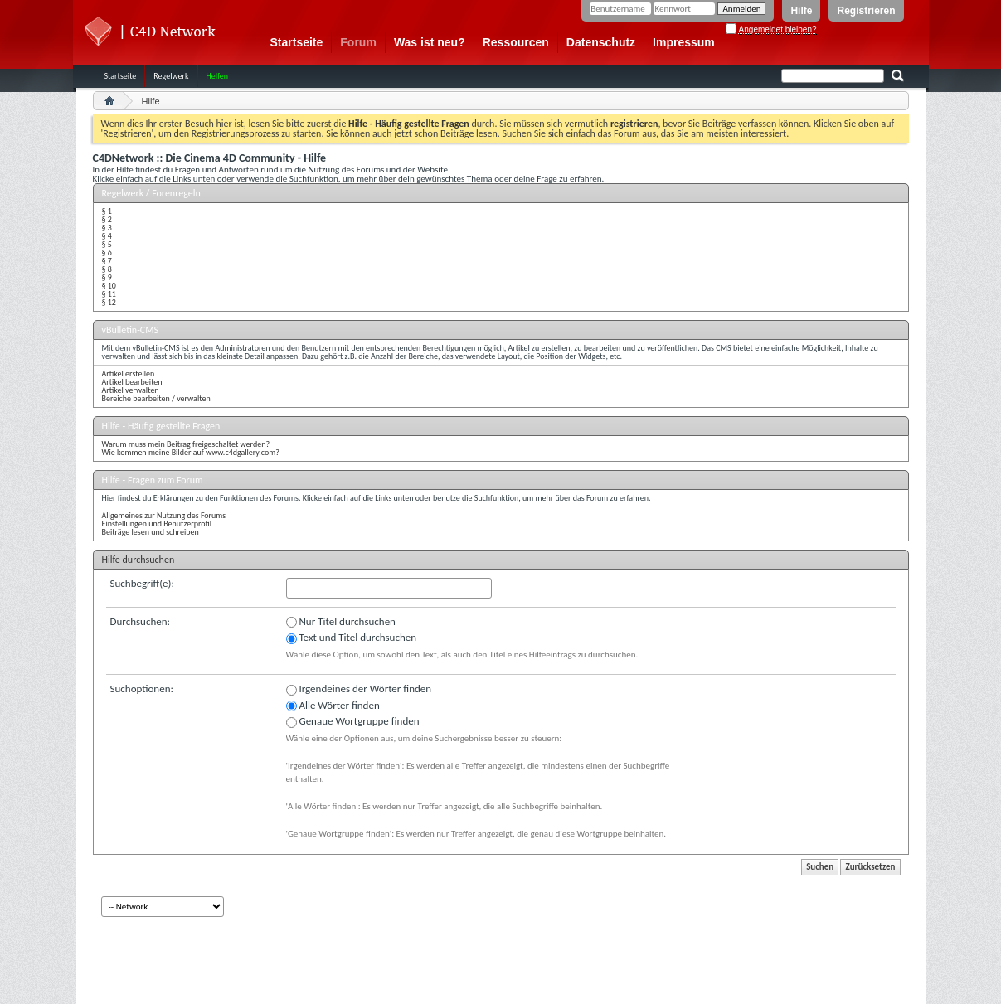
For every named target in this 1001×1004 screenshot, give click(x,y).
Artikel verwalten (130, 390)
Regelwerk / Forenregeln (151, 193)
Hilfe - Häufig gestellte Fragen (161, 426)
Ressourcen (516, 42)
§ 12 (109, 302)
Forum (358, 42)
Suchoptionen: (141, 688)
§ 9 (107, 277)
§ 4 (107, 235)
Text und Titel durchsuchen (351, 637)
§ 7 (107, 260)
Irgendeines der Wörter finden (359, 689)
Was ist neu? (429, 42)
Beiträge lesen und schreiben (150, 531)
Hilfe (801, 11)
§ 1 (107, 211)
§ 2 (107, 219)
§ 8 (107, 269)
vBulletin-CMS (130, 330)
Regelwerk (170, 75)
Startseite (296, 42)
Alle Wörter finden (333, 705)
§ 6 (107, 252)
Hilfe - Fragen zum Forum (152, 480)
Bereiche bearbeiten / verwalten (156, 398)
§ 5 (107, 244)
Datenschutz (600, 42)
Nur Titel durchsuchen (341, 622)
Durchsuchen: (140, 621)
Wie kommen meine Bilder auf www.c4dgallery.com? (190, 452)
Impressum (684, 42)
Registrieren (866, 11)
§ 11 (109, 294)
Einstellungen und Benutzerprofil (157, 523)
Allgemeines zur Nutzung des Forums (164, 515)
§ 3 (107, 227)
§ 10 (109, 285)
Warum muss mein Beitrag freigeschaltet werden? (186, 444)
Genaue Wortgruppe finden (353, 721)
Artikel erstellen (128, 373)
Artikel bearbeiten (132, 381)
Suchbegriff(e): (142, 583)
